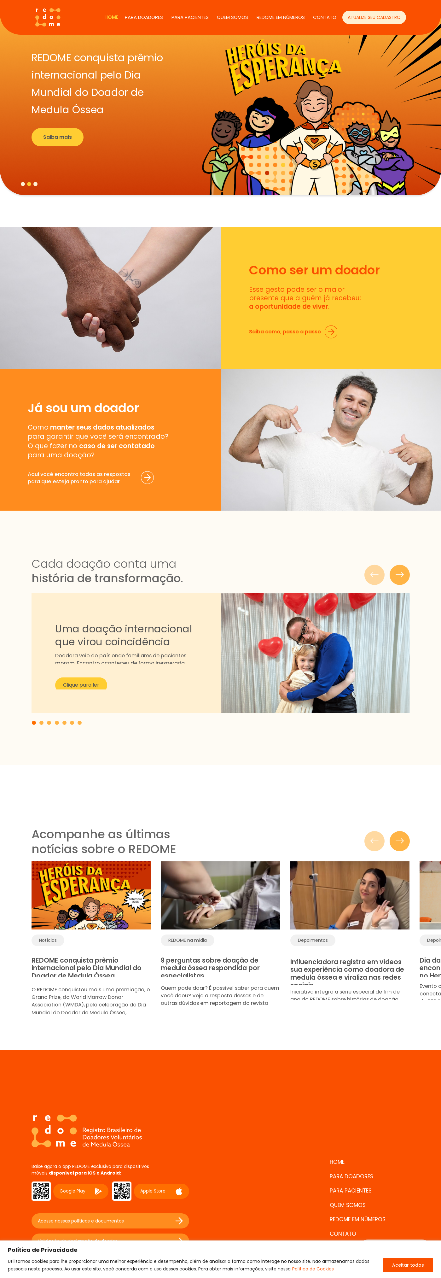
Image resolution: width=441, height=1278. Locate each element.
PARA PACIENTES (190, 17)
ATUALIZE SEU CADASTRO (374, 17)
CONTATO (324, 17)
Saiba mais (57, 137)
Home (111, 17)
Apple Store (161, 1191)
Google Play (81, 1191)
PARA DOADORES (144, 17)
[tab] (23, 184)
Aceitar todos (408, 1265)
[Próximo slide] (400, 841)
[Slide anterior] (374, 841)
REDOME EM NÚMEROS (281, 17)
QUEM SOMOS (232, 17)
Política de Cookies (313, 1269)
